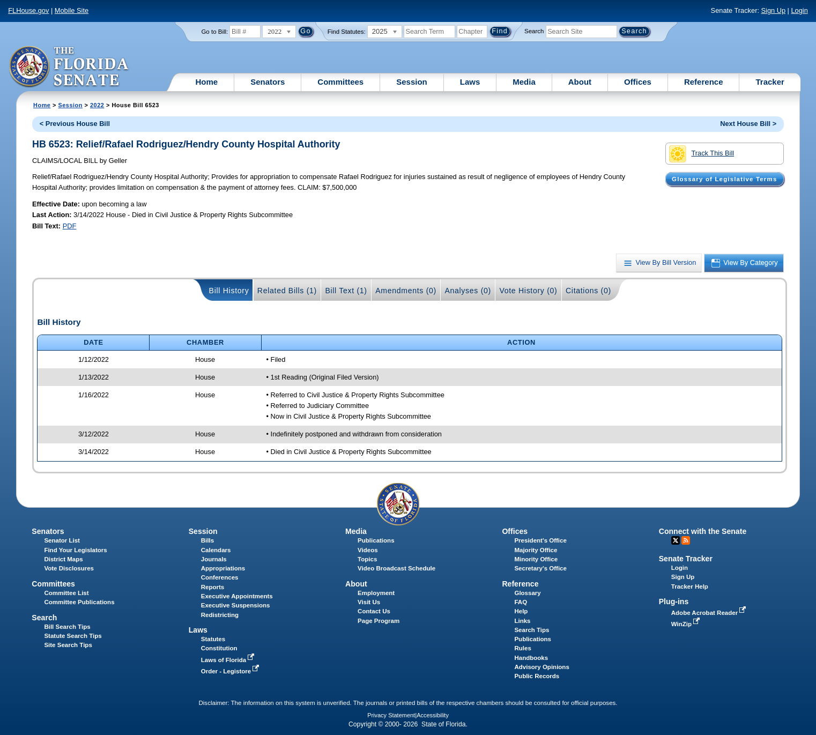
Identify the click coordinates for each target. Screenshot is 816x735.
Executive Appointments (237, 596)
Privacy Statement (391, 715)
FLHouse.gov (28, 10)
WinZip (686, 624)
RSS (685, 540)
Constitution (219, 648)
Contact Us (374, 611)
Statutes (213, 639)
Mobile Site (71, 10)
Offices (637, 81)
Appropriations (223, 568)
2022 (97, 105)
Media (524, 81)
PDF (70, 226)
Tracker (769, 81)
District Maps (63, 559)
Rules (522, 648)
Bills (207, 540)
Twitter (675, 540)
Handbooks (531, 658)
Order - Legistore (231, 671)
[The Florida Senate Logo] (69, 67)
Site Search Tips (68, 645)
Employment (376, 593)
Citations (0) (588, 290)
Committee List (66, 593)
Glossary (527, 593)
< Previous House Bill (75, 124)
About (579, 81)
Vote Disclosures (69, 568)
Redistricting (220, 615)
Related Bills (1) (287, 290)
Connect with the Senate (702, 531)
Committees (340, 81)
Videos (368, 550)
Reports (213, 587)
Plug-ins (674, 601)
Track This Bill (701, 153)
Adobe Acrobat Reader (709, 613)
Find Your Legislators (75, 550)
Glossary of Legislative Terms (724, 179)
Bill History (229, 290)
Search (534, 31)
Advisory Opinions (541, 667)
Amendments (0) (405, 290)
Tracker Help (689, 586)
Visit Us (369, 602)
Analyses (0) (467, 290)
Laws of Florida (229, 660)
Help (521, 611)
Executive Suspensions (235, 605)
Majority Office (535, 550)
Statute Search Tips (72, 636)
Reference (703, 81)
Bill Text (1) (346, 290)
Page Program (378, 621)
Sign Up (773, 10)
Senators (267, 81)
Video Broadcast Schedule (396, 568)
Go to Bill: (214, 31)
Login (799, 10)
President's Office (540, 540)
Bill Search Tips (67, 626)
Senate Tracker (686, 558)
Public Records (536, 676)
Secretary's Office (540, 568)
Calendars (216, 550)
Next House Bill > (748, 124)
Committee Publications (79, 602)
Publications (376, 540)
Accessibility (433, 715)
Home (206, 81)
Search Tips (531, 630)
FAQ (520, 602)
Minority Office (536, 559)
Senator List (62, 540)
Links (522, 621)
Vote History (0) (528, 290)
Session (411, 81)
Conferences (220, 577)
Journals (214, 559)
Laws (470, 81)
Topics (367, 559)
